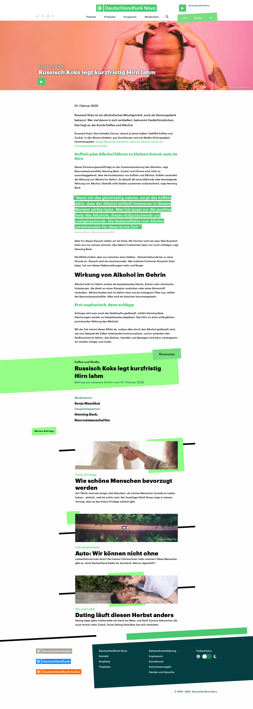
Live (184, 17)
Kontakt (104, 656)
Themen (91, 16)
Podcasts (110, 16)
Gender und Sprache (161, 672)
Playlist (198, 17)
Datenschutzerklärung (162, 650)
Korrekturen (156, 661)
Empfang (104, 661)
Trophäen (105, 666)
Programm (130, 16)
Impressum (156, 656)
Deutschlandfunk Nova (113, 650)
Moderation (152, 16)
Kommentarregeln (160, 666)
